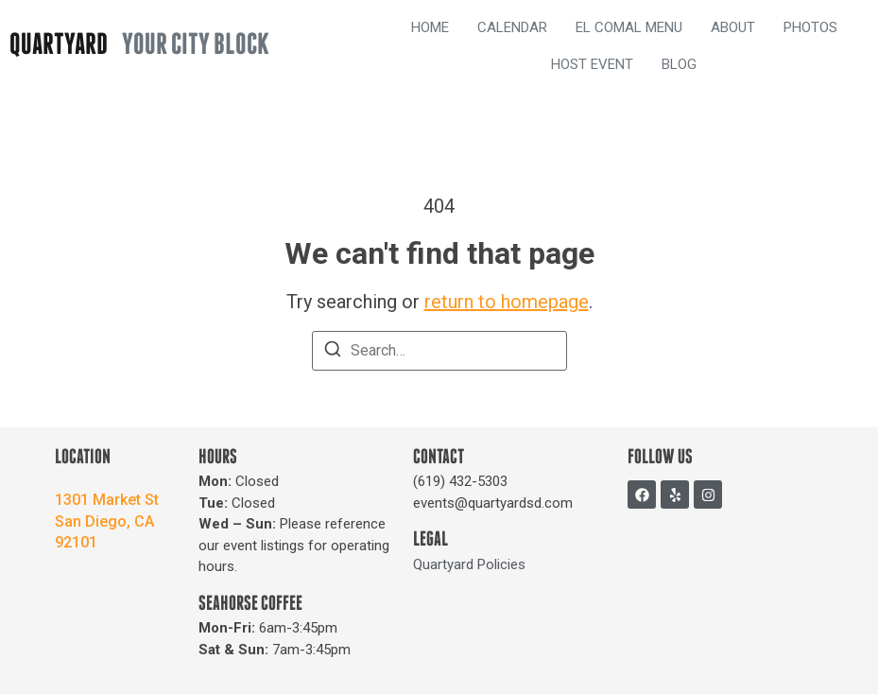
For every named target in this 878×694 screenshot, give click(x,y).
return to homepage (506, 301)
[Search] (332, 352)
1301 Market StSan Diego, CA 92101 (107, 521)
